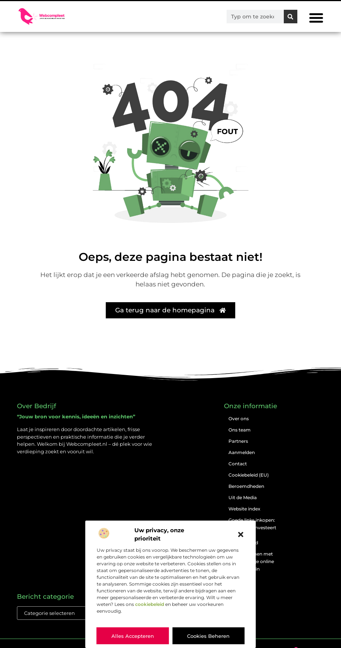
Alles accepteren (132, 636)
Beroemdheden (246, 486)
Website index (244, 509)
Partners (238, 441)
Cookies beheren (208, 636)
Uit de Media (242, 497)
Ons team (239, 430)
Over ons (238, 418)
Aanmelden (241, 452)
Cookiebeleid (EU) (248, 475)
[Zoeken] (290, 16)
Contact (237, 463)
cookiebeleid (149, 604)
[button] (241, 534)
